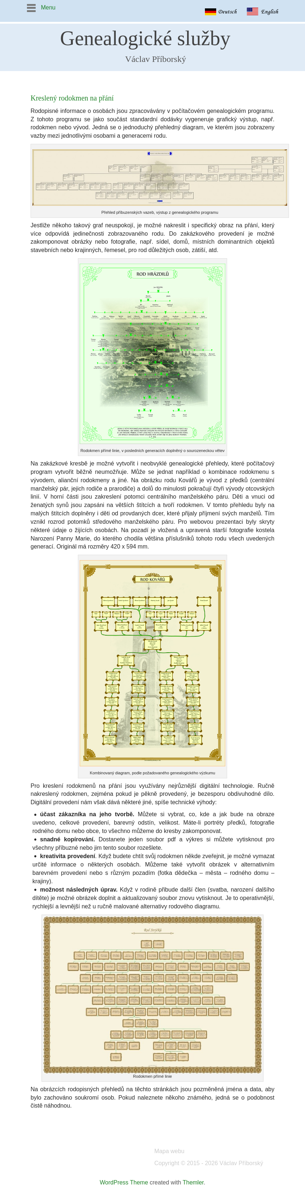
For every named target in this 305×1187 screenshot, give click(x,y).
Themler (193, 1182)
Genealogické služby (145, 38)
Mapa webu (169, 1151)
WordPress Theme (124, 1182)
